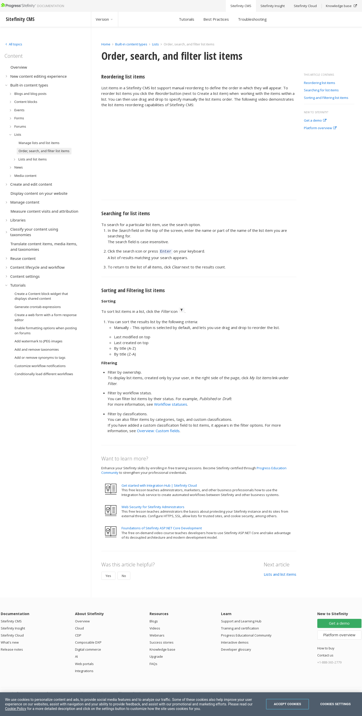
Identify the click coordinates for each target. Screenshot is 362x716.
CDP (78, 634)
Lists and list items (280, 573)
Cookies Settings (335, 704)
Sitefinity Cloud (12, 634)
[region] (181, 704)
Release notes (12, 648)
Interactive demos (235, 641)
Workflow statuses (170, 403)
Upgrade (156, 655)
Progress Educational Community (246, 634)
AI (76, 655)
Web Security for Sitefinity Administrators (153, 506)
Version (104, 19)
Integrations (84, 670)
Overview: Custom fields (158, 429)
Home (105, 44)
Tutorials (186, 19)
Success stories (162, 641)
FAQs (153, 663)
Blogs (154, 620)
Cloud (79, 627)
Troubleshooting (252, 19)
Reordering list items (319, 83)
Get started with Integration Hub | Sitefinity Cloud (159, 484)
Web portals (84, 663)
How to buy (325, 647)
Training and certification (240, 627)
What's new (10, 641)
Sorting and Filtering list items (326, 98)
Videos (155, 627)
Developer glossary (236, 648)
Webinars (157, 634)
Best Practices (216, 19)
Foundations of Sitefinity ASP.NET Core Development (162, 527)
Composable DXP (88, 641)
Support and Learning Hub (241, 620)
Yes (108, 575)
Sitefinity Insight (13, 627)
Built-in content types (131, 44)
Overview (82, 620)
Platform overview (320, 128)
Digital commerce (88, 648)
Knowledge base (162, 648)
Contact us (325, 654)
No (124, 575)
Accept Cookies (287, 704)
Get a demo (315, 121)
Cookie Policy (15, 709)
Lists (155, 44)
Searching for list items (321, 90)
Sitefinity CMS (11, 620)
